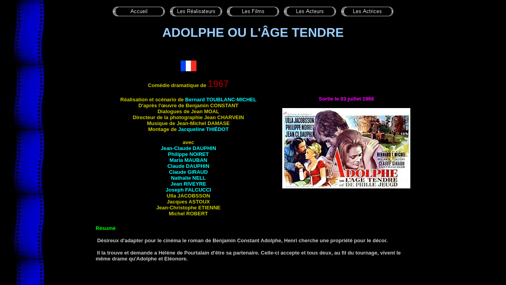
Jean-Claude (188, 148)
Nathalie (188, 178)
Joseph (188, 190)
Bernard (220, 100)
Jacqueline (203, 129)
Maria (188, 160)
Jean (188, 184)
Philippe (188, 154)
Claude (188, 166)
